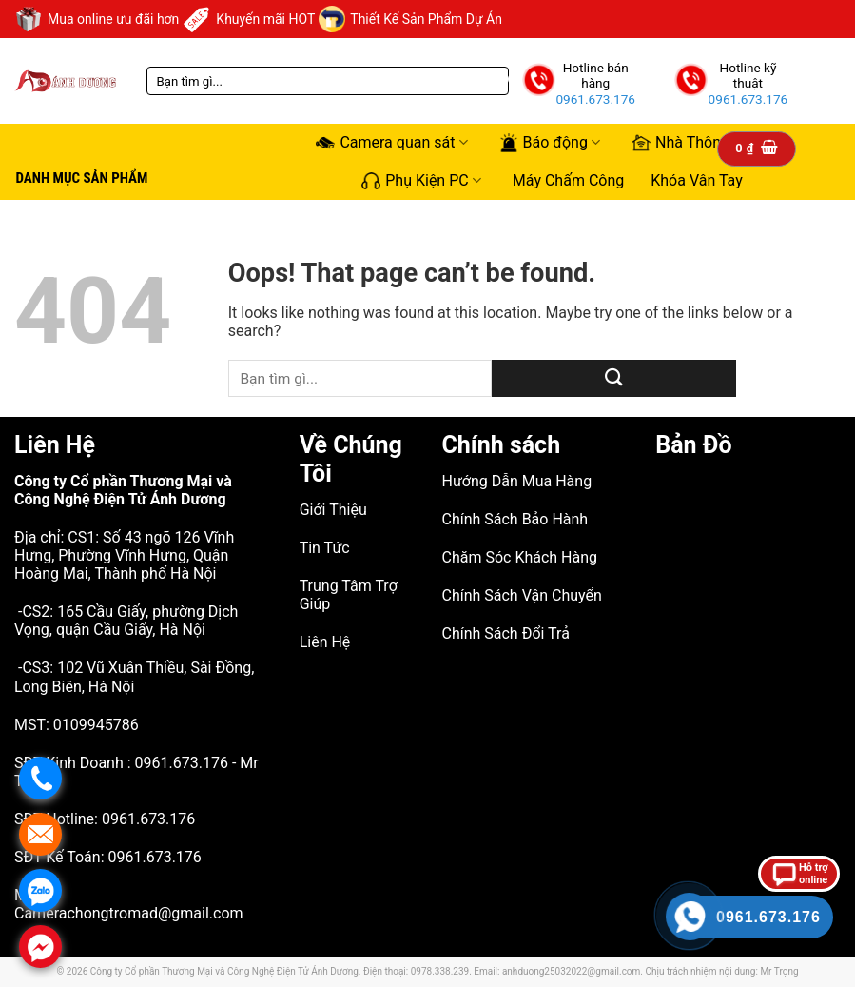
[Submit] (614, 378)
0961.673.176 (595, 99)
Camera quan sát (391, 142)
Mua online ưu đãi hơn (96, 19)
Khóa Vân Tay (697, 180)
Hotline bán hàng (596, 75)
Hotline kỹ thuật (747, 75)
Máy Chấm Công (568, 180)
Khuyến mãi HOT (249, 19)
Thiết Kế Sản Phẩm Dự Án (410, 19)
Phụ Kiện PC (421, 180)
